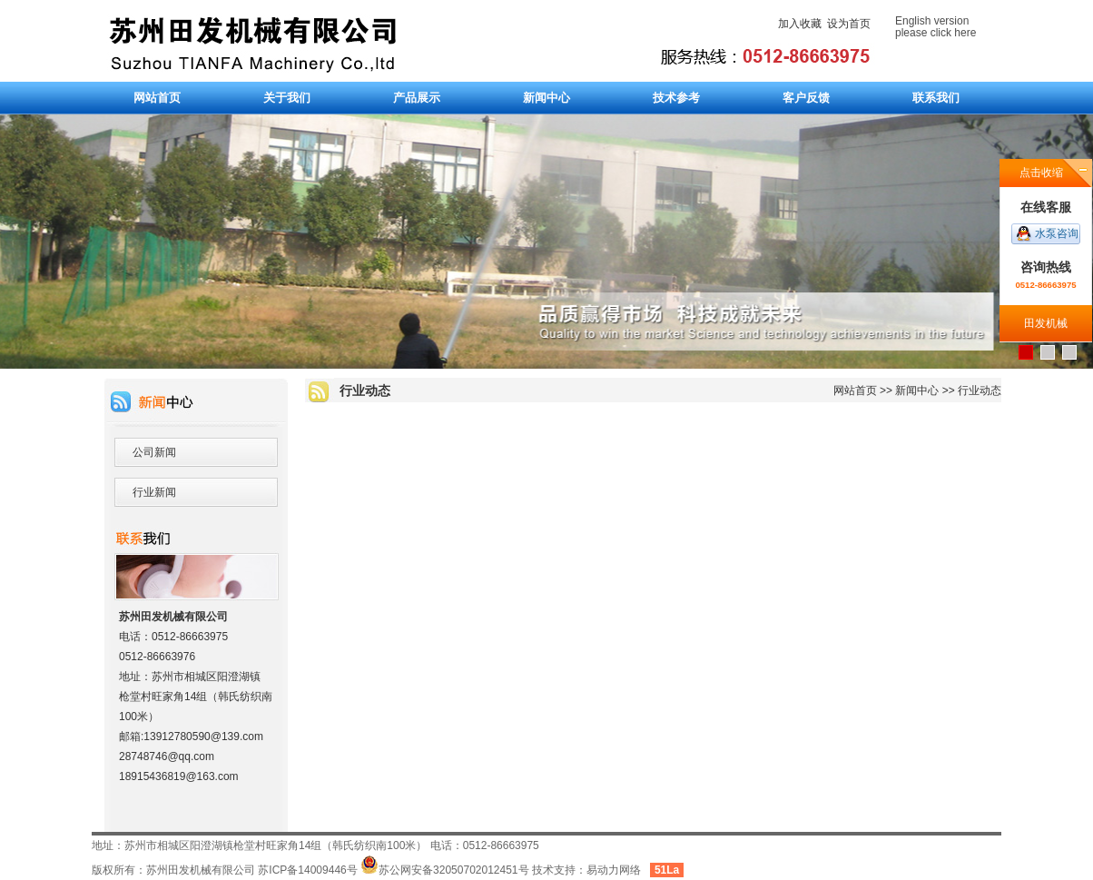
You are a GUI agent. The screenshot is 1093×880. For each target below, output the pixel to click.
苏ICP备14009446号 (307, 870)
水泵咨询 (1056, 233)
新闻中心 (546, 97)
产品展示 (416, 97)
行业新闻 (154, 492)
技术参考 (676, 97)
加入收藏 (800, 23)
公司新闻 (154, 452)
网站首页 (157, 97)
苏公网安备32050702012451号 (444, 870)
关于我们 (286, 97)
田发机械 (1046, 323)
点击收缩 (1041, 172)
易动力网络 (613, 870)
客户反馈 (806, 97)
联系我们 (936, 97)
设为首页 (849, 23)
